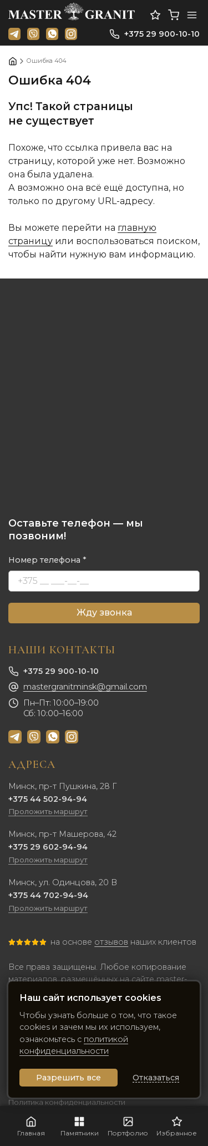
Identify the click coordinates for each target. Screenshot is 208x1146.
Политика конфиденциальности (66, 1102)
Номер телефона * (47, 560)
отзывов (111, 942)
